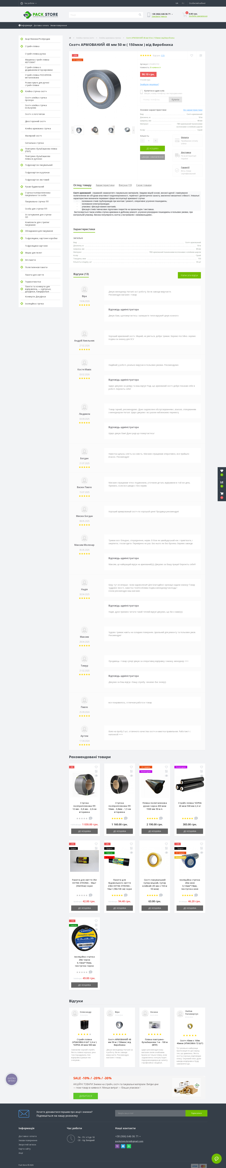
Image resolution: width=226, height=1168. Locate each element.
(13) (163, 55)
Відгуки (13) (125, 185)
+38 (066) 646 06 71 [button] (128, 1136)
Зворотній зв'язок (27, 1144)
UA (177, 3)
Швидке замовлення (152, 157)
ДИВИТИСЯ (85, 1096)
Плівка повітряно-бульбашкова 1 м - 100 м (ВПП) (155, 1042)
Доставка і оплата (41, 25)
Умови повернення (58, 25)
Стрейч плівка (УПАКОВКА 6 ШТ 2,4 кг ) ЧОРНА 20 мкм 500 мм (84, 1042)
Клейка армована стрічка (110, 38)
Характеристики (105, 185)
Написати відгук (189, 275)
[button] (28, 3)
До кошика (152, 148)
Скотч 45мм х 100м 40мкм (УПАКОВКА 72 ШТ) (190, 1042)
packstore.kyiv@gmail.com (129, 1141)
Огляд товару (82, 185)
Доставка (186, 152)
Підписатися (196, 1113)
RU (183, 3)
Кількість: (144, 135)
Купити (175, 99)
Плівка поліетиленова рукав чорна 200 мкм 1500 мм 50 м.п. (155, 806)
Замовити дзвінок (159, 16)
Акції (21, 1153)
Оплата (185, 137)
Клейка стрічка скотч (85, 38)
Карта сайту (25, 1148)
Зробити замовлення (198, 16)
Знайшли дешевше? (149, 84)
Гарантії (185, 167)
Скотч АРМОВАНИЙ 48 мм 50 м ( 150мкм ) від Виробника (119, 1042)
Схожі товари (143, 185)
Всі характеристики (192, 109)
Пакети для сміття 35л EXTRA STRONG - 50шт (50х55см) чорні (84, 882)
